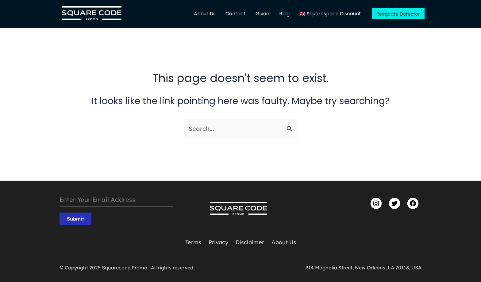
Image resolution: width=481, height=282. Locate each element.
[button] (398, 13)
